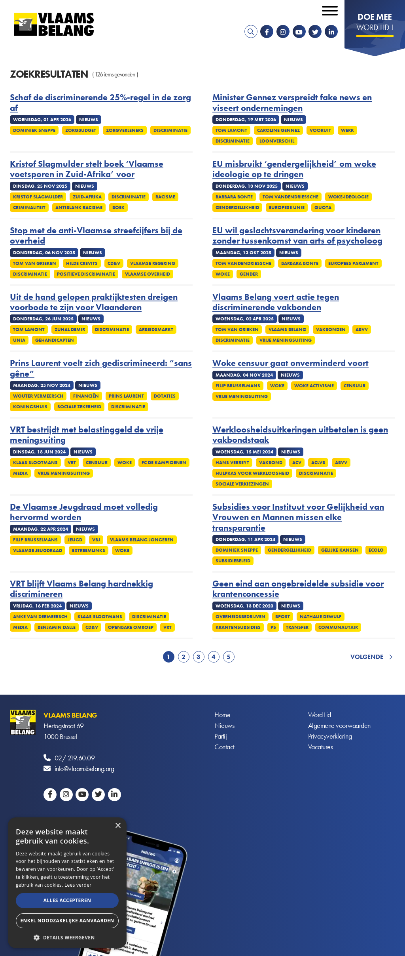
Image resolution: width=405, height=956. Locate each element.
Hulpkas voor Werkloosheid (252, 473)
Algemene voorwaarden (339, 725)
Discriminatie (170, 130)
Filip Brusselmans (238, 386)
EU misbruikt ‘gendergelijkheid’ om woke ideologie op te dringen (294, 169)
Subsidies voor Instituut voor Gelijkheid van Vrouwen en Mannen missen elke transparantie (298, 517)
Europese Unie (287, 207)
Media (20, 473)
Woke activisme (314, 386)
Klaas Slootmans (35, 462)
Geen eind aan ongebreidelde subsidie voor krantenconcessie (298, 589)
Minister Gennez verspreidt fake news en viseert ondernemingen (292, 102)
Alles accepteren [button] (67, 900)
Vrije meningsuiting (285, 340)
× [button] (118, 826)
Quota (322, 207)
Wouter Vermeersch (38, 396)
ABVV (362, 329)
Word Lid (319, 715)
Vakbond (270, 462)
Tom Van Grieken (34, 263)
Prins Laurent (126, 396)
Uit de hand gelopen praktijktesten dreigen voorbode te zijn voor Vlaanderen (94, 302)
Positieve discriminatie (86, 274)
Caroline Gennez (278, 130)
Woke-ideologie (348, 197)
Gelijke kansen (340, 550)
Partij (220, 736)
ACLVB (318, 462)
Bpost (282, 616)
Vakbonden (331, 329)
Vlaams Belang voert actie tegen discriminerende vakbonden (275, 302)
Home (222, 715)
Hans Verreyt (232, 462)
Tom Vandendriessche (290, 197)
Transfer (297, 627)
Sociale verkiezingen (242, 484)
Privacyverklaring (330, 736)
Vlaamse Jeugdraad (37, 550)
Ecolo (376, 550)
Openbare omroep (130, 627)
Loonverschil (276, 141)
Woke (223, 274)
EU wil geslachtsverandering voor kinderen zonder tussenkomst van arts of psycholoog (297, 235)
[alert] (67, 882)
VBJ (96, 540)
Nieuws (224, 725)
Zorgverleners (125, 130)
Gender (249, 274)
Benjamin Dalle (57, 627)
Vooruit (320, 130)
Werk (347, 130)
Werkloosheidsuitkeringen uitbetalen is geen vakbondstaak (300, 435)
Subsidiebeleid (233, 561)
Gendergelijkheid (237, 207)
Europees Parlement (353, 263)
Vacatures (320, 747)
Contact (224, 747)
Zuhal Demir (70, 329)
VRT (72, 462)
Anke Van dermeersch (40, 616)
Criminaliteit (29, 207)
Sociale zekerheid (79, 407)
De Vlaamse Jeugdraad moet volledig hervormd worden (84, 512)
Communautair (338, 627)
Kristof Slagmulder (38, 197)
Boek (118, 207)
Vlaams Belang (287, 329)
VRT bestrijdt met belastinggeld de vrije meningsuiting (86, 435)
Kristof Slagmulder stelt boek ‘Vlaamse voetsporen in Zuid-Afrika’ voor (86, 169)
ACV (296, 462)
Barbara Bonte (234, 197)
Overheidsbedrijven (240, 616)
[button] (67, 936)
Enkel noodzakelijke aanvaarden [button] (67, 920)
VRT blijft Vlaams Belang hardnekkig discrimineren (81, 589)
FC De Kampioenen (164, 462)
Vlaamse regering (152, 263)
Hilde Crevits (82, 263)
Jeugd (75, 540)
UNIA (19, 340)
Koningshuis (30, 407)
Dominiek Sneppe (34, 130)
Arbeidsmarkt (156, 329)
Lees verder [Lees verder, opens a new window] (78, 885)
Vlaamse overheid (147, 274)
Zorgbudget (80, 130)
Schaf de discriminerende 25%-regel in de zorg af (100, 102)
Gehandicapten (54, 340)
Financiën (86, 396)
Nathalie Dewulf (320, 616)
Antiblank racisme (78, 207)
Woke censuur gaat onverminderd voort (290, 363)
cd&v (114, 263)
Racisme (165, 197)
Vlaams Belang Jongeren (142, 540)
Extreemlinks (88, 550)
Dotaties (165, 396)
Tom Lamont (231, 130)
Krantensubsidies (238, 627)
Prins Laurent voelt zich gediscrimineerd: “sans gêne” (101, 368)
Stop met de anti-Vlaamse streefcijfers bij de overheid (96, 235)
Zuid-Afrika (87, 197)
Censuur (354, 386)
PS (273, 627)
